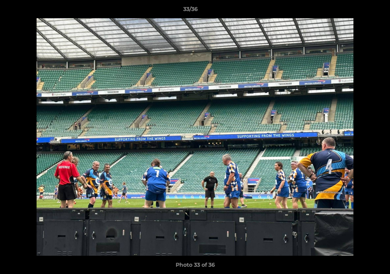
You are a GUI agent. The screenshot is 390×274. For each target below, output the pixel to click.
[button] (358, 11)
